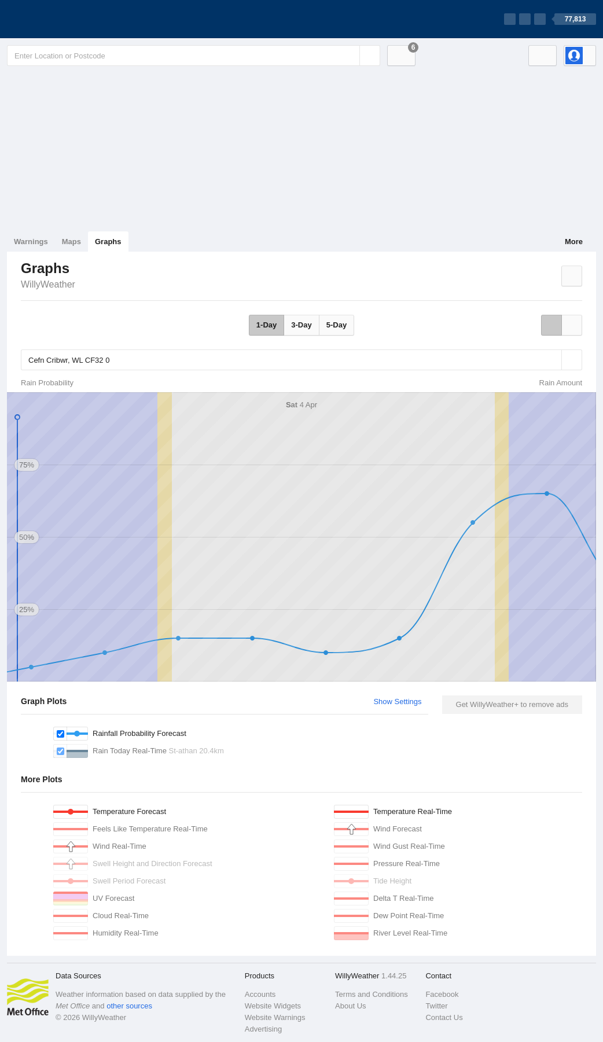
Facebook (441, 994)
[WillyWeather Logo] (61, 19)
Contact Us (443, 1017)
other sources (129, 1006)
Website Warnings (275, 1017)
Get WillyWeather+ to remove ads (512, 704)
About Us (350, 1006)
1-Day (266, 325)
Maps (71, 241)
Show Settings (397, 701)
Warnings (31, 241)
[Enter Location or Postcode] (193, 55)
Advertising (263, 1029)
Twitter (436, 1006)
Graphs (108, 241)
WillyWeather (48, 284)
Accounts (260, 994)
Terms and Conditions (371, 994)
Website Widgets (273, 1006)
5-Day (336, 325)
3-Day (301, 325)
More (574, 241)
